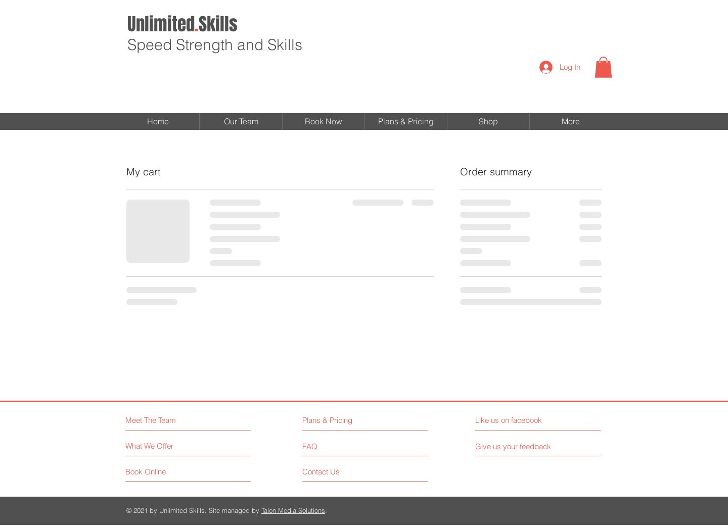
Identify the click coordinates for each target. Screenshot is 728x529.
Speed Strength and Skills (214, 44)
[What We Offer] (163, 446)
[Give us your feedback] (517, 446)
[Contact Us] (340, 471)
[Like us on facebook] (520, 420)
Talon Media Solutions (293, 510)
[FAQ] (331, 446)
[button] (603, 67)
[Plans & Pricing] (346, 420)
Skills (182, 24)
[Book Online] (163, 471)
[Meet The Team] (169, 420)
